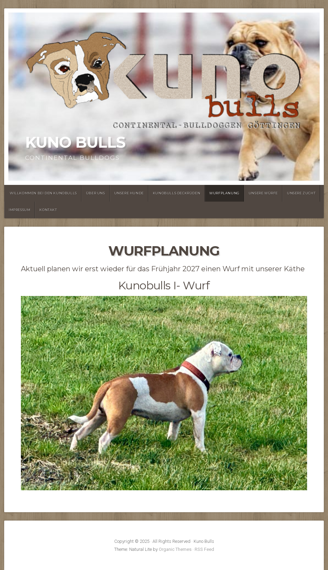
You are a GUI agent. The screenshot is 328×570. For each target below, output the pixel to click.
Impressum (19, 210)
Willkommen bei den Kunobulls (43, 193)
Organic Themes (175, 549)
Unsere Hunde (129, 193)
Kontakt (48, 210)
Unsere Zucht (301, 193)
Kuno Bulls (75, 142)
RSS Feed (204, 549)
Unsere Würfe (263, 193)
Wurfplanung (224, 193)
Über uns (95, 193)
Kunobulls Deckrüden (176, 193)
